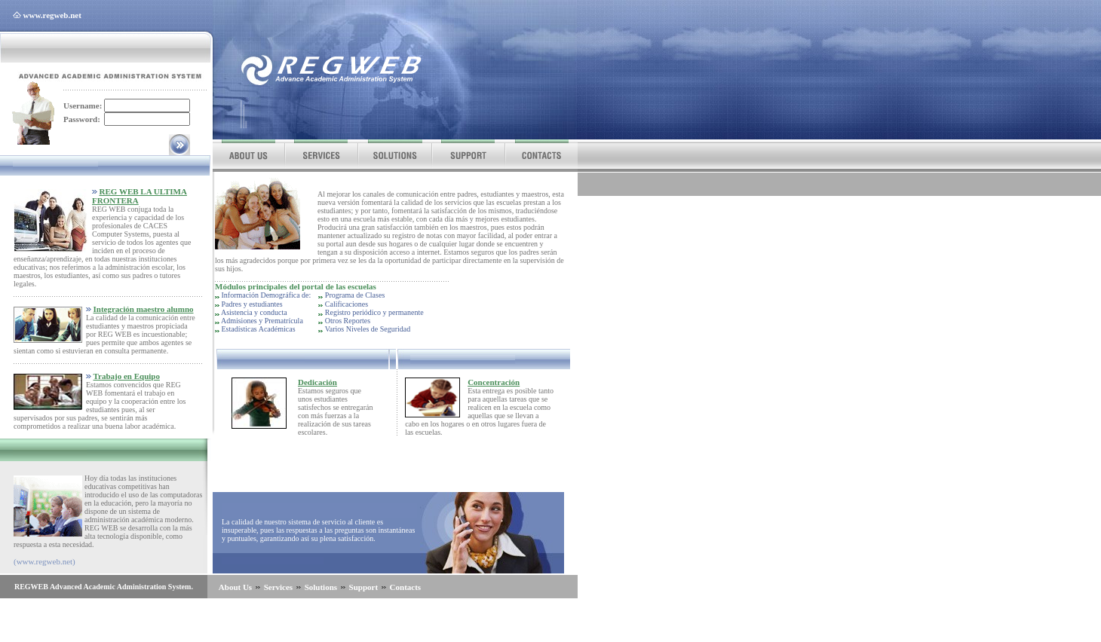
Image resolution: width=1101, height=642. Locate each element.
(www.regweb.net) (44, 561)
